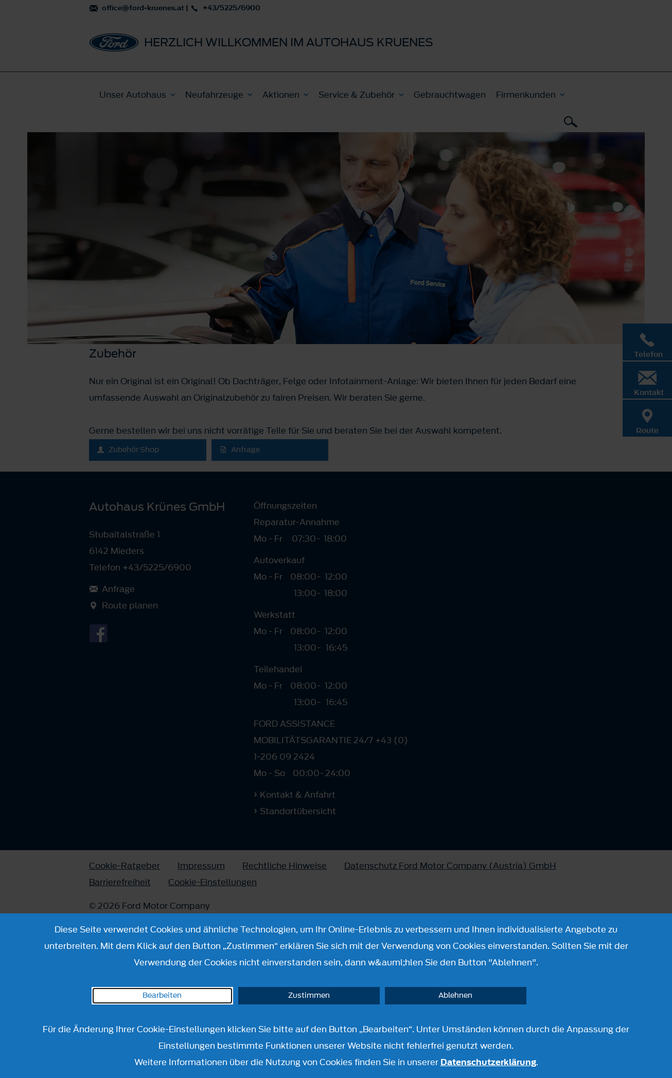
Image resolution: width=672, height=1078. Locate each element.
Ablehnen (455, 995)
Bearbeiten (162, 995)
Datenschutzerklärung (488, 1062)
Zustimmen (309, 995)
